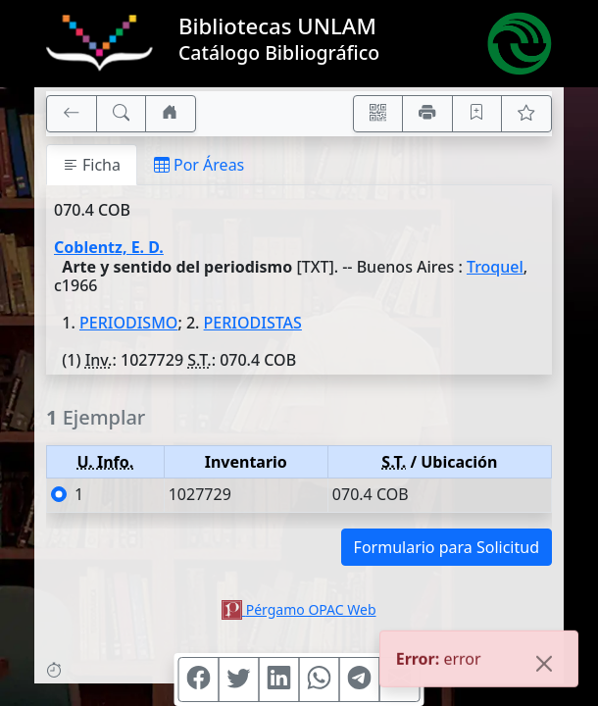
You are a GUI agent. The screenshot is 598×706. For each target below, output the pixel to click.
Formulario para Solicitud (446, 547)
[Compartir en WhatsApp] (319, 679)
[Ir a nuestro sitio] (170, 113)
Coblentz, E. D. (109, 247)
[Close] (544, 664)
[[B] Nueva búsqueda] (121, 113)
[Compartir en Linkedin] (279, 679)
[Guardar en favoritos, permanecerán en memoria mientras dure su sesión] (477, 113)
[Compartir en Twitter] (239, 679)
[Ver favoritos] (526, 113)
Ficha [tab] (92, 165)
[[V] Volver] (71, 113)
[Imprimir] (427, 113)
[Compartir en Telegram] (359, 679)
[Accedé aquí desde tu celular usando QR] (378, 113)
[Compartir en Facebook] (199, 679)
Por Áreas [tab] (199, 165)
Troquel (495, 266)
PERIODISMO (128, 322)
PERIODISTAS (253, 322)
